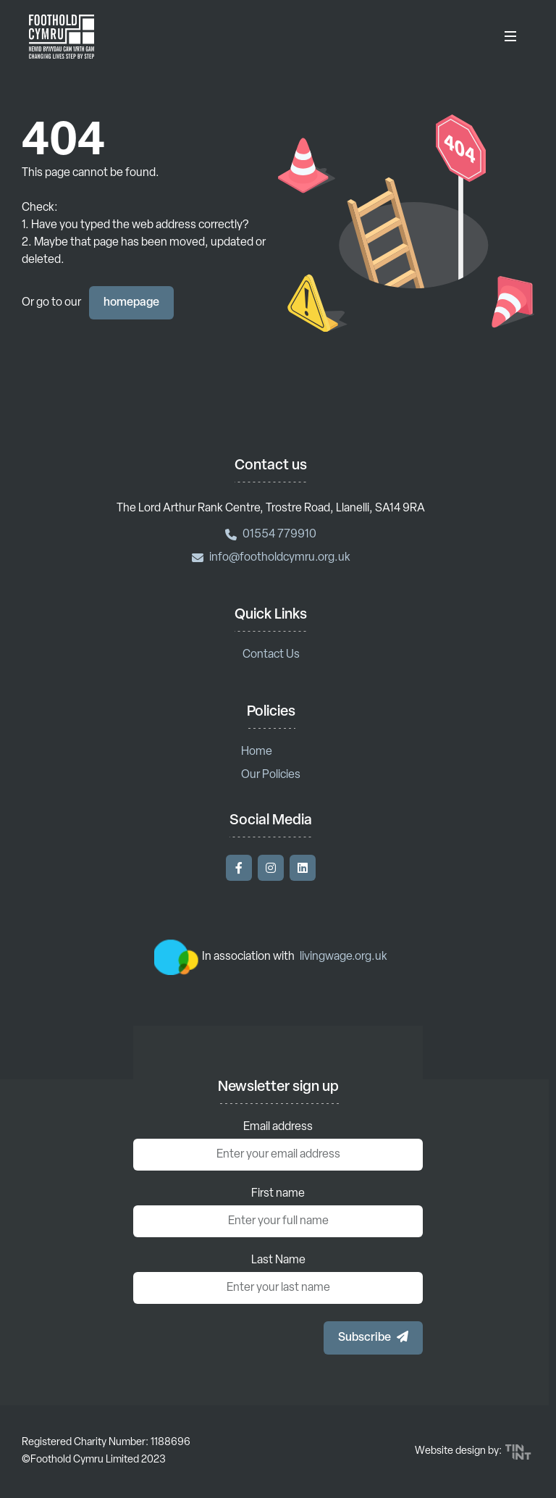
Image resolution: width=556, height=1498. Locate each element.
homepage (131, 303)
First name (278, 1194)
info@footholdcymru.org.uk (271, 558)
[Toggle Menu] (510, 36)
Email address (278, 1127)
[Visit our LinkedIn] (303, 868)
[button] (373, 1338)
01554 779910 (270, 534)
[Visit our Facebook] (239, 868)
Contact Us (271, 655)
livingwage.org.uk (343, 957)
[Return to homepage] (61, 36)
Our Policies (270, 775)
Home (256, 752)
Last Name (278, 1260)
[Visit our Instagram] (271, 868)
